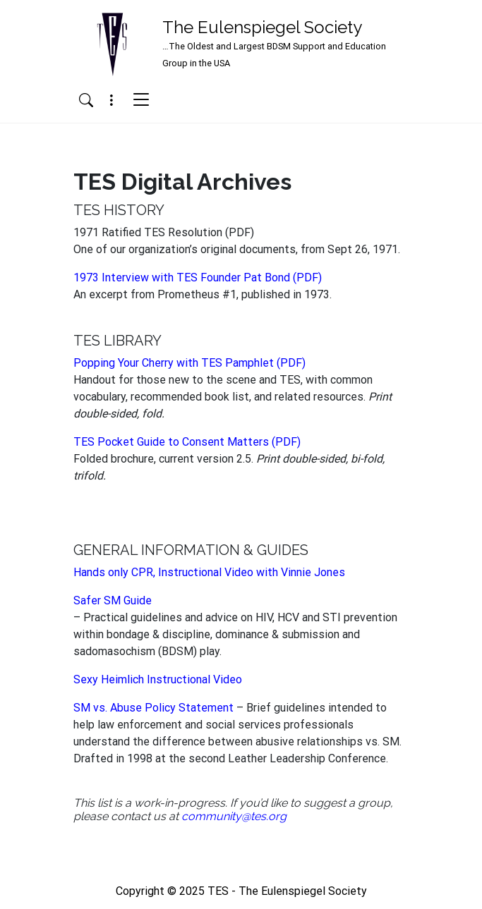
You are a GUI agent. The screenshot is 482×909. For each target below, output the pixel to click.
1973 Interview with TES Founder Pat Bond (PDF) (197, 277)
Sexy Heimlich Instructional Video (157, 679)
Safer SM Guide (112, 600)
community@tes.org (234, 816)
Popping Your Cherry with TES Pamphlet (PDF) (189, 363)
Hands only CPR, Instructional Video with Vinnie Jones (209, 572)
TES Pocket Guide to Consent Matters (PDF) (187, 442)
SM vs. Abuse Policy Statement (153, 707)
